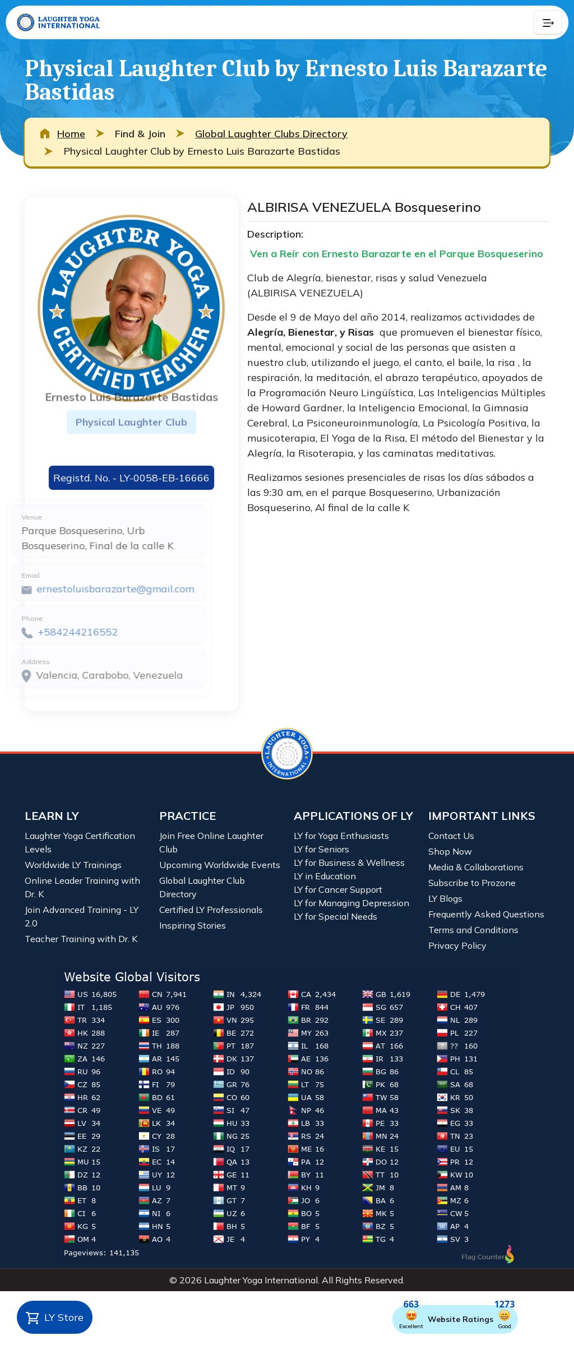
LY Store (55, 1318)
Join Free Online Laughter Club (211, 842)
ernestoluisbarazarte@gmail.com (90, 588)
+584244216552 (52, 631)
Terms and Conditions (473, 929)
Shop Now (450, 851)
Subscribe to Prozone (472, 882)
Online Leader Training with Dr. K (82, 887)
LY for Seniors (321, 849)
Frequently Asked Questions (486, 914)
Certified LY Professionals (211, 909)
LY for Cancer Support (338, 889)
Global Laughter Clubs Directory (271, 133)
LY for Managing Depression (351, 902)
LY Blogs (445, 898)
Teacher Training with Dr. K (81, 938)
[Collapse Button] (548, 22)
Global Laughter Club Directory (202, 887)
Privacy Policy (457, 945)
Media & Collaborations (476, 867)
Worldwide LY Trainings (73, 864)
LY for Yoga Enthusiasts (341, 835)
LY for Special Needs (335, 916)
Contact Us (451, 835)
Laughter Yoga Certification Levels (80, 842)
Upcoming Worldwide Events (219, 864)
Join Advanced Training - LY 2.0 (81, 916)
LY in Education (325, 876)
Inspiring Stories (192, 925)
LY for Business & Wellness (349, 862)
